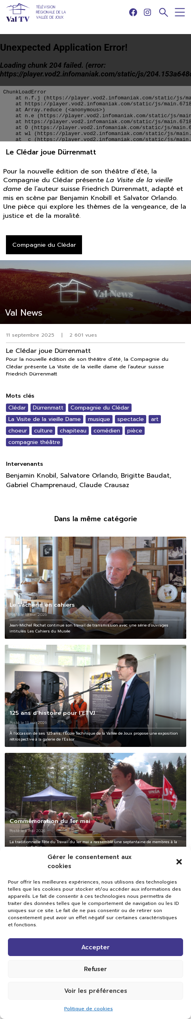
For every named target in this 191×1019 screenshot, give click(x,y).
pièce (134, 431)
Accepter (95, 947)
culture (43, 431)
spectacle (130, 419)
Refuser (95, 969)
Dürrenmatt (48, 408)
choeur (17, 431)
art (155, 419)
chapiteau (73, 431)
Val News (23, 312)
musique (99, 419)
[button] (179, 862)
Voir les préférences (95, 991)
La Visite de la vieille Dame (44, 419)
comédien (107, 431)
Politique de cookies (88, 1008)
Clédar (17, 408)
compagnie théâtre (34, 442)
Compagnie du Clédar (100, 408)
